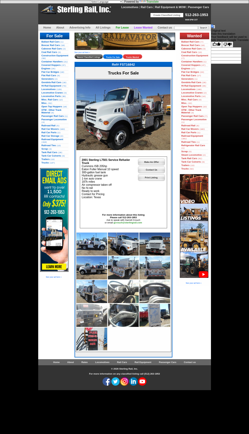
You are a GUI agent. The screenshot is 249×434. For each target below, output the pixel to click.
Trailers (48, 159)
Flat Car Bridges (53, 72)
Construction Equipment (55, 56)
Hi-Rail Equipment (54, 85)
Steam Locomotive (193, 155)
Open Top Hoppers (54, 106)
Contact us (165, 27)
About (60, 27)
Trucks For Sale (113, 57)
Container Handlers (55, 61)
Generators (50, 79)
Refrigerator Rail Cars (193, 146)
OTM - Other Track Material (52, 111)
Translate (149, 1)
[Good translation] (216, 44)
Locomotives (130, 7)
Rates (84, 362)
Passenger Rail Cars (55, 116)
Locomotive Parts (54, 96)
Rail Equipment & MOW (170, 7)
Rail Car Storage (52, 136)
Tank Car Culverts (53, 155)
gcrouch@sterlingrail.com (128, 222)
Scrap (47, 149)
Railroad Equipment (52, 140)
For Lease (122, 27)
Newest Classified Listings (88, 57)
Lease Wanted (143, 27)
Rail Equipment (143, 362)
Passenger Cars (198, 7)
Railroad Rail (50, 125)
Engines (49, 68)
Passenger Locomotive (54, 120)
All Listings (103, 27)
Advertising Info (79, 27)
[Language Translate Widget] (106, 1)
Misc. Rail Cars (52, 99)
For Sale (54, 36)
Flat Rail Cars (51, 75)
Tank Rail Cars (52, 152)
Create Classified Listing (166, 15)
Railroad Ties (51, 145)
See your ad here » (54, 277)
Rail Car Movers (53, 129)
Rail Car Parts (51, 132)
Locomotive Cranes (54, 92)
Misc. (47, 103)
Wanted (194, 36)
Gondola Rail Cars (54, 82)
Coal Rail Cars (51, 52)
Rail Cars (147, 7)
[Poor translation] (227, 44)
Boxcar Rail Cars (53, 45)
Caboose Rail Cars (54, 48)
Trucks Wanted (132, 57)
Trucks (48, 162)
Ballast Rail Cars (53, 41)
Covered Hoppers (54, 65)
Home (47, 27)
